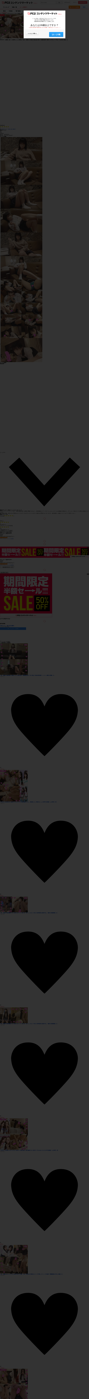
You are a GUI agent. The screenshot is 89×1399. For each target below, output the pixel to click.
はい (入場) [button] (56, 34)
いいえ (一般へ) (32, 33)
